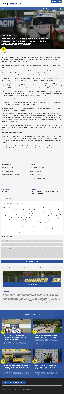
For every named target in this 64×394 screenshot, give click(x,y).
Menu (3, 8)
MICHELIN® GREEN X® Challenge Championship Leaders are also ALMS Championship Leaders (15, 337)
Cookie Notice (56, 390)
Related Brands (56, 1)
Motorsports (4, 191)
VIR (50, 191)
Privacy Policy (20, 390)
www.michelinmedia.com (23, 157)
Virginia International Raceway (40, 191)
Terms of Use (26, 390)
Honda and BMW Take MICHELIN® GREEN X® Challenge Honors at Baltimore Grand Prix (45, 367)
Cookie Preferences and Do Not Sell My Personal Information (41, 390)
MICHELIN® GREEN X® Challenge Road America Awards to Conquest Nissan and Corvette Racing (16, 367)
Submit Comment (33, 261)
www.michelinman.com (7, 150)
